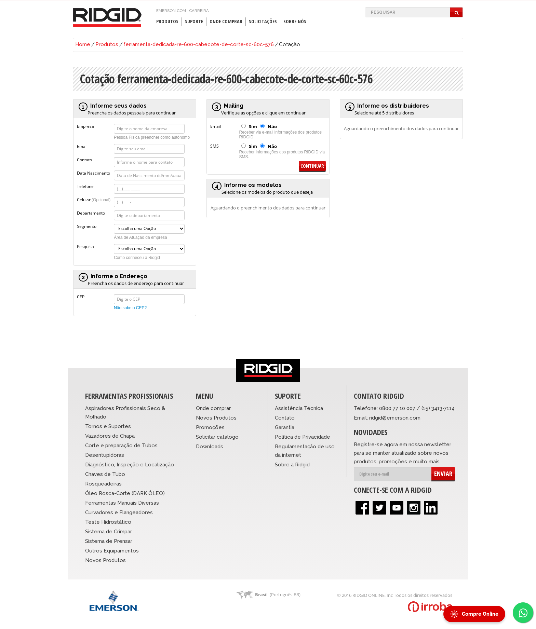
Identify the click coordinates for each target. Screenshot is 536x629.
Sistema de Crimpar (108, 532)
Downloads (209, 446)
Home (82, 44)
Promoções (210, 427)
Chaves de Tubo (105, 474)
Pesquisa (85, 246)
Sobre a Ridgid (292, 465)
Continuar (312, 166)
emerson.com (171, 10)
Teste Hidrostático (108, 522)
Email (82, 145)
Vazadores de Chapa (110, 436)
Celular (93, 199)
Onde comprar (213, 408)
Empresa (85, 125)
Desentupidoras (104, 455)
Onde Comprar (226, 21)
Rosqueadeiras (103, 484)
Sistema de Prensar (108, 541)
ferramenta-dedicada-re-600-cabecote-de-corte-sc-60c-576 (198, 44)
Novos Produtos (105, 560)
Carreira (199, 10)
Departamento (91, 212)
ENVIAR (443, 473)
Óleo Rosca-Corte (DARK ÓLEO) (125, 493)
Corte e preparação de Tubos (121, 445)
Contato (84, 159)
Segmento (86, 225)
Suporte (194, 21)
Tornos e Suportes (108, 426)
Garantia (284, 427)
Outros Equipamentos (112, 551)
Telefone (85, 185)
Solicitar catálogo (217, 437)
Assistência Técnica (299, 408)
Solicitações (263, 21)
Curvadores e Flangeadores (119, 512)
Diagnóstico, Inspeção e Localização (129, 465)
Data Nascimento (93, 172)
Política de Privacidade (302, 437)
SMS (214, 145)
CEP (80, 296)
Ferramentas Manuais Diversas (122, 503)
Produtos (167, 21)
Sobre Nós (294, 21)
